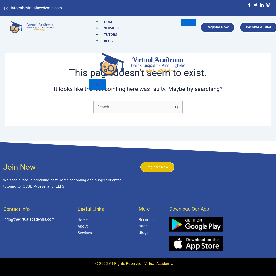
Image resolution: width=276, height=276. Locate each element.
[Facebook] (249, 5)
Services (111, 28)
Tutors (110, 35)
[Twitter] (255, 5)
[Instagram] (268, 5)
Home (109, 22)
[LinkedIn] (262, 5)
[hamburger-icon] (188, 22)
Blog (108, 41)
